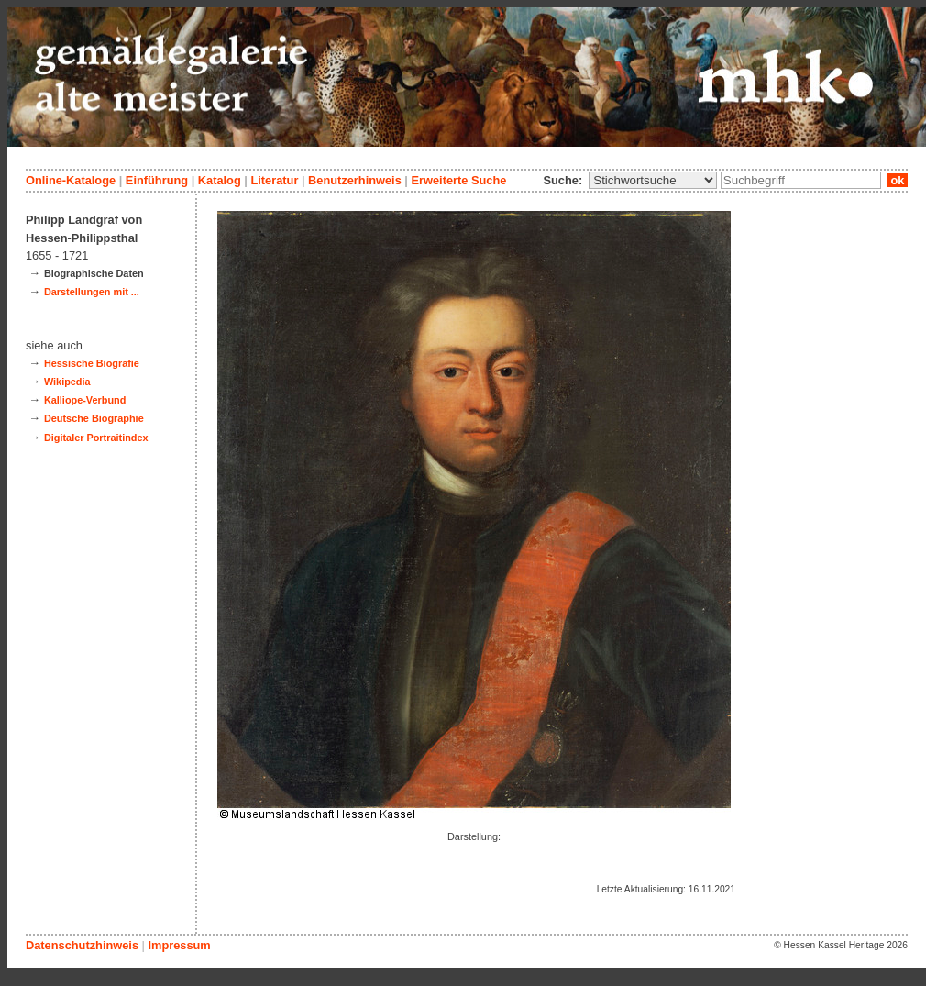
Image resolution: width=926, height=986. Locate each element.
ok (897, 180)
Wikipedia (67, 381)
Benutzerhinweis (355, 180)
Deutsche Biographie (94, 418)
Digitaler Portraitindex (96, 437)
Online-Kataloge (71, 180)
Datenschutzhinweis (82, 945)
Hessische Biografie (91, 363)
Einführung (157, 180)
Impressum (179, 945)
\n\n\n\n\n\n (653, 180)
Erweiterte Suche (458, 180)
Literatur (274, 180)
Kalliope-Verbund (85, 399)
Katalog (219, 180)
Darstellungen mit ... (91, 291)
